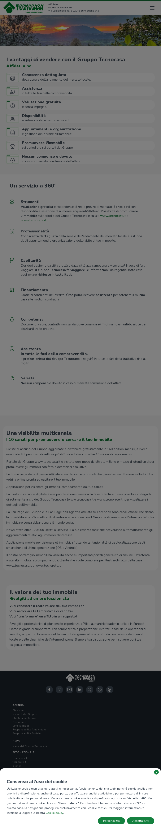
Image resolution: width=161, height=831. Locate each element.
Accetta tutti (140, 821)
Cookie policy (54, 813)
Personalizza (111, 821)
